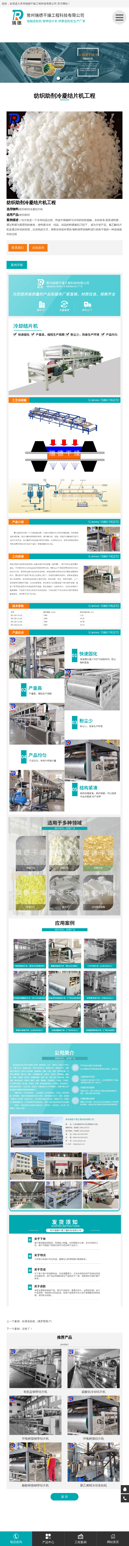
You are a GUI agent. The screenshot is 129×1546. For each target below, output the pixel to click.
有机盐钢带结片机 (35, 1391)
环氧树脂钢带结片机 (35, 1438)
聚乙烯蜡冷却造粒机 (93, 1485)
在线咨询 (38, 247)
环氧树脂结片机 (93, 1438)
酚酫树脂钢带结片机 (35, 1485)
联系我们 (18, 247)
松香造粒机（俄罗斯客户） (38, 1321)
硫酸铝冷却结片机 (94, 1391)
